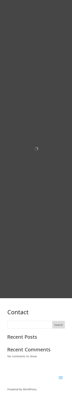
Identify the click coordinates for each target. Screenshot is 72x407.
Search (58, 325)
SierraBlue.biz (53, 396)
